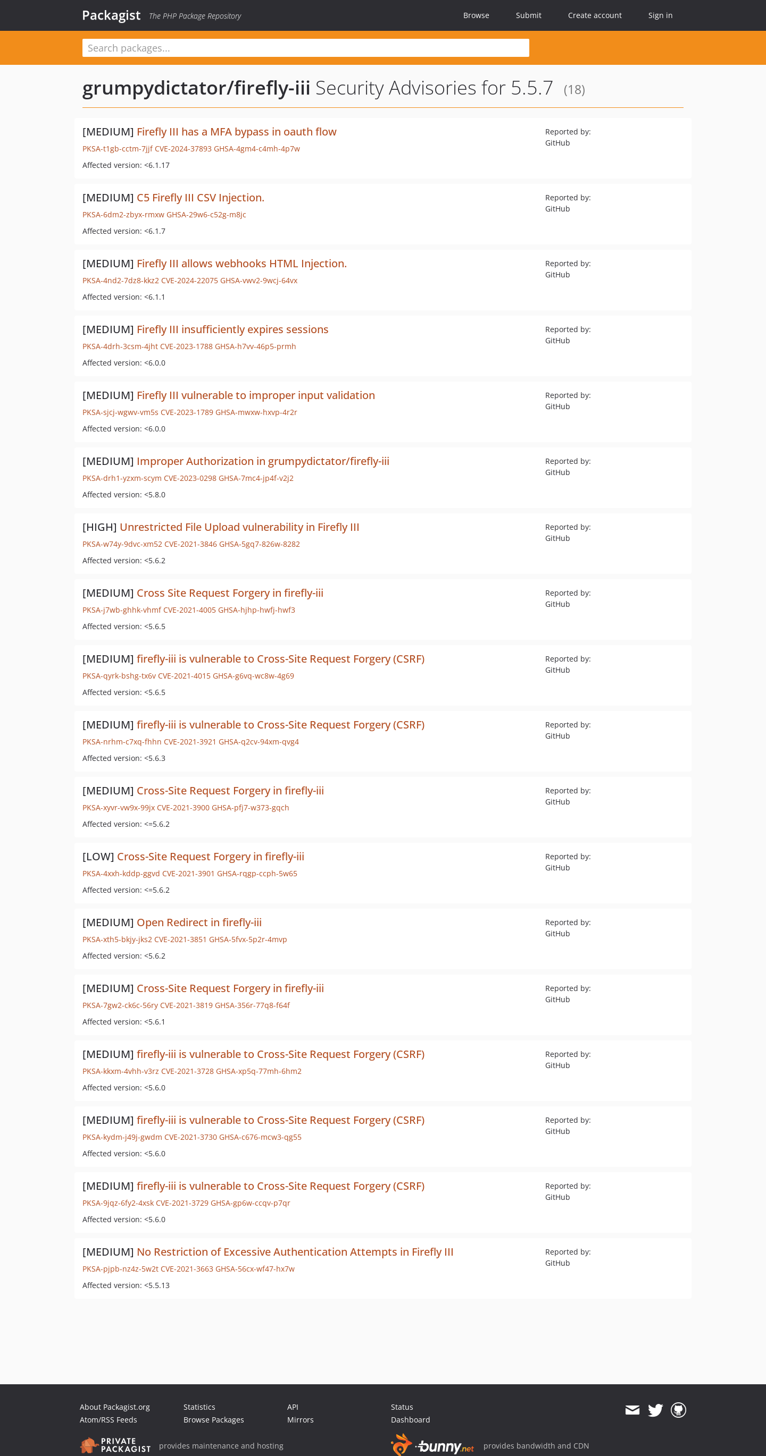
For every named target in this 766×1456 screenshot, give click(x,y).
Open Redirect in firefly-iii (199, 922)
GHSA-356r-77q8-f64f (252, 1005)
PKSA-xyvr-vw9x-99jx (118, 807)
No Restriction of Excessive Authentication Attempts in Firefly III (295, 1252)
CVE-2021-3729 (182, 1203)
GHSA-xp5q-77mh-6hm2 (259, 1071)
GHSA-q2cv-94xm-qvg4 (259, 742)
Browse (476, 15)
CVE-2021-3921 (190, 742)
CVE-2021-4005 (189, 610)
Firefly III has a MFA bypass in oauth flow (237, 131)
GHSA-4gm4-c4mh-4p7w (257, 148)
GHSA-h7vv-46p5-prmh (255, 346)
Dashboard (410, 1420)
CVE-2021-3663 (187, 1269)
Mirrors (300, 1420)
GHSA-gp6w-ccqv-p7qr (250, 1203)
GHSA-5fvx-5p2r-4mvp (248, 939)
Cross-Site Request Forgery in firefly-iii (230, 790)
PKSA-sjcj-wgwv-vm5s (120, 412)
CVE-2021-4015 (184, 676)
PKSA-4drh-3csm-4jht (120, 346)
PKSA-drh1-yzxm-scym (122, 478)
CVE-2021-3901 (188, 873)
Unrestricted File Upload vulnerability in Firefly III (240, 527)
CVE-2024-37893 (183, 148)
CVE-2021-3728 (187, 1071)
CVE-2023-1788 (186, 346)
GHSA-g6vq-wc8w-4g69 (253, 676)
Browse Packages (214, 1420)
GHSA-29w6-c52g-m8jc (206, 214)
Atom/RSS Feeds (108, 1420)
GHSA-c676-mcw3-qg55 (260, 1137)
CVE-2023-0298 (190, 478)
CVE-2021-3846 (190, 544)
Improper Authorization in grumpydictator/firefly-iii (263, 461)
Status (402, 1407)
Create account (595, 15)
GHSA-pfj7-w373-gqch (250, 807)
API (292, 1407)
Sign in (660, 15)
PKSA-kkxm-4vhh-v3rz (120, 1071)
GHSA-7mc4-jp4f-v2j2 (256, 478)
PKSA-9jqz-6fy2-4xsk (118, 1203)
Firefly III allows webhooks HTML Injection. (242, 263)
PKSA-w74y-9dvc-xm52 (122, 544)
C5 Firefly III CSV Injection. (200, 197)
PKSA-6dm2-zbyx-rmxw (123, 214)
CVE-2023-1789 (187, 412)
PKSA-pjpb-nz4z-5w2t (120, 1269)
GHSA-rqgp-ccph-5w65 (257, 873)
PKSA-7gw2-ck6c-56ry (120, 1005)
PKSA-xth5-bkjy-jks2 (117, 939)
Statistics (199, 1407)
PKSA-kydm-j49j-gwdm (122, 1137)
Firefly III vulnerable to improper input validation (256, 395)
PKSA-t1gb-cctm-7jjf (117, 148)
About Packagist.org (115, 1407)
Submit (529, 15)
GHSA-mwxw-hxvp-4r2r (256, 412)
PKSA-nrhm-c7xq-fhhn (122, 742)
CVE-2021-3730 (190, 1137)
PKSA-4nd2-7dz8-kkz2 (120, 280)
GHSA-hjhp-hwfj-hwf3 (256, 610)
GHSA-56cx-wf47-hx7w (255, 1269)
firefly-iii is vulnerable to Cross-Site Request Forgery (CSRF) (280, 658)
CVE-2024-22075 (189, 280)
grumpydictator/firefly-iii (196, 87)
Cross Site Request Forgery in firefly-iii (230, 593)
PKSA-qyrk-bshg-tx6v (119, 676)
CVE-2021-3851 (180, 939)
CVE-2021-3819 (186, 1005)
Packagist (111, 14)
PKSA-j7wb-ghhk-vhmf (121, 610)
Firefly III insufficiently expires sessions (233, 329)
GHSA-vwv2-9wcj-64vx (258, 280)
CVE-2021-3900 (183, 807)
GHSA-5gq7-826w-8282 (259, 544)
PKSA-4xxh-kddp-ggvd (121, 873)
